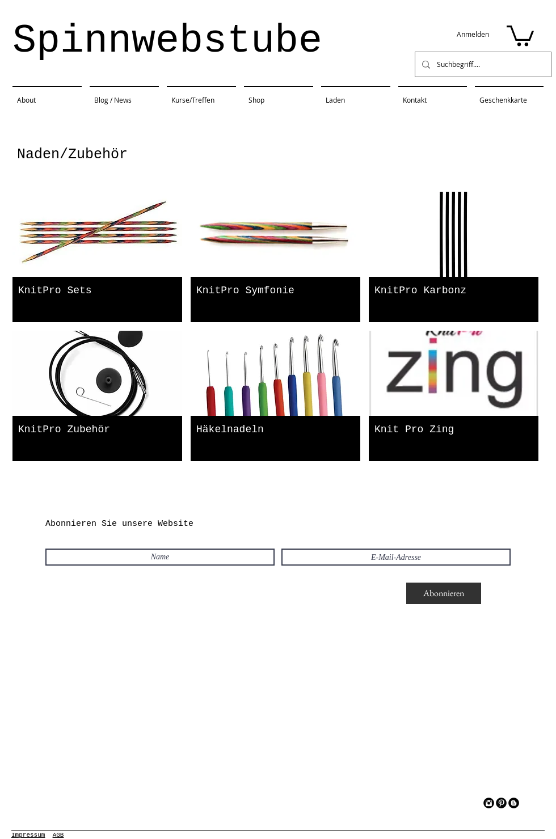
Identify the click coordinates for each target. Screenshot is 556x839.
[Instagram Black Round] (488, 803)
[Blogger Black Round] (513, 803)
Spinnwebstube (167, 41)
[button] (520, 34)
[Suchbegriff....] (482, 64)
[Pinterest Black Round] (501, 803)
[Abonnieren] (443, 593)
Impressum (28, 835)
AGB (58, 835)
